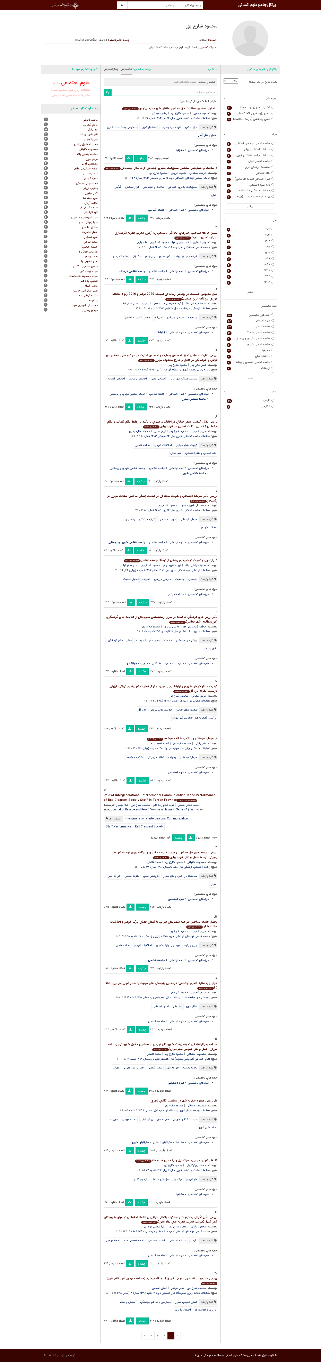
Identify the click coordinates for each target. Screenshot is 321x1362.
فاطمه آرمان (91, 203)
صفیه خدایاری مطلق (86, 168)
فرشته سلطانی (197, 173)
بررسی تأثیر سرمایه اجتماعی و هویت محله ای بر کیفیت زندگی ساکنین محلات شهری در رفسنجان (162, 498)
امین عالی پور (198, 365)
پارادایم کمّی (141, 1179)
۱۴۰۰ (250, 252)
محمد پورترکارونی (196, 1165)
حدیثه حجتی (90, 247)
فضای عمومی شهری (186, 1302)
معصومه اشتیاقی (196, 862)
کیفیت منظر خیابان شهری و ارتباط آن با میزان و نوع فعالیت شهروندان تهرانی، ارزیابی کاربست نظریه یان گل (163, 689)
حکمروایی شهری (207, 1127)
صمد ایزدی (91, 256)
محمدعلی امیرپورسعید (193, 505)
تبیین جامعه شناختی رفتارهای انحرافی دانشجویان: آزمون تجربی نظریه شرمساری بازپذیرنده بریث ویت (166, 235)
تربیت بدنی (73, 95)
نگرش (193, 1240)
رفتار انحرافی (120, 256)
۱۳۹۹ (250, 258)
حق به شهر (191, 127)
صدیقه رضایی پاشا (195, 303)
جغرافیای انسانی (162, 1142)
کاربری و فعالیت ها (205, 1309)
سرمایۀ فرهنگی (188, 757)
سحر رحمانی (90, 173)
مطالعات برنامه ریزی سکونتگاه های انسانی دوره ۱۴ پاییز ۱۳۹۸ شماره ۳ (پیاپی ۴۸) (163, 1293)
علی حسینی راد (89, 261)
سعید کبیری (91, 178)
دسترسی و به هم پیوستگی (155, 1302)
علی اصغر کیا (130, 303)
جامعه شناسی (157, 271)
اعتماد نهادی (113, 1240)
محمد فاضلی (154, 862)
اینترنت (172, 757)
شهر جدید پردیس (170, 127)
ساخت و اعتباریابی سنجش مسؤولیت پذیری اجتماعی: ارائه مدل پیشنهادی (159, 168)
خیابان (177, 1006)
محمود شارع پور (180, 113)
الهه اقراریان (91, 212)
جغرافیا (180, 1142)
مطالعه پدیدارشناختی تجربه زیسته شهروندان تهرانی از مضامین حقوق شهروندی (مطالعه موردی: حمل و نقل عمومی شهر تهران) (162, 1046)
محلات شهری (208, 527)
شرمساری (164, 256)
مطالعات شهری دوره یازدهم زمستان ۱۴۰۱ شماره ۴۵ (181, 700)
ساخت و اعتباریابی (153, 187)
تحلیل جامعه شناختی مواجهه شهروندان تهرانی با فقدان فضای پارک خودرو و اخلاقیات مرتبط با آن (163, 924)
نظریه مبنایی (132, 876)
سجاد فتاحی (91, 242)
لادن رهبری (91, 193)
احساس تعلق (158, 378)
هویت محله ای (167, 519)
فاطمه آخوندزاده (160, 743)
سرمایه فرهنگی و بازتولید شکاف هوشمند (180, 738)
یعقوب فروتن (159, 113)
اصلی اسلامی (159, 1288)
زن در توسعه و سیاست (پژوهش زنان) (250, 196)
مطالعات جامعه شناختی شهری (250, 155)
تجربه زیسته (190, 1067)
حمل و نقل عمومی (133, 1067)
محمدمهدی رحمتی (87, 183)
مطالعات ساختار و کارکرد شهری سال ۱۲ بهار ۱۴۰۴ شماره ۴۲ (177, 118)
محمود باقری (198, 1226)
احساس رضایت (138, 378)
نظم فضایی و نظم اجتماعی (200, 453)
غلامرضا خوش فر (88, 251)
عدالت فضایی (142, 445)
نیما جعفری (199, 113)
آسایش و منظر (128, 1302)
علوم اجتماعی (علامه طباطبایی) (250, 179)
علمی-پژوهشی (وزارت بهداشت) (250, 119)
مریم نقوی (92, 159)
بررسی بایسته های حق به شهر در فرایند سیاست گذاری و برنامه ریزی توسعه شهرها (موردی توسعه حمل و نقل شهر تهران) (165, 855)
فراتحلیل (177, 1179)
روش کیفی (146, 1119)
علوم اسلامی (66, 90)
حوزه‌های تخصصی (198, 150)
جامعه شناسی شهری (250, 344)
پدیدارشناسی (155, 1067)
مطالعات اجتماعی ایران (250, 149)
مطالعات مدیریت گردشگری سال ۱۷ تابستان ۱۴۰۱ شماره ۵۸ (177, 631)
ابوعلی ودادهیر (89, 281)
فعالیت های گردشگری (119, 640)
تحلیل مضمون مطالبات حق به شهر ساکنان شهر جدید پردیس (168, 108)
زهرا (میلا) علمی (88, 222)
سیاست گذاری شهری (185, 1119)
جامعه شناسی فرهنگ (250, 332)
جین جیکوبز (190, 945)
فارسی (250, 400)
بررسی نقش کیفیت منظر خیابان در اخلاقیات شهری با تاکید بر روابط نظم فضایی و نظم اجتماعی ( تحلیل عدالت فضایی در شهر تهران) (162, 424)
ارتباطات (250, 368)
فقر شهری (191, 1179)
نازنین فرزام (91, 285)
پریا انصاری (199, 242)
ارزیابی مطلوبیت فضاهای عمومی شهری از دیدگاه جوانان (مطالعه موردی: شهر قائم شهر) (161, 1280)
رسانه (148, 317)
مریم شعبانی (198, 431)
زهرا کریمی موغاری (155, 1226)
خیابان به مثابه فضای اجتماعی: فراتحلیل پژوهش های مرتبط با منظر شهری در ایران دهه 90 (161, 985)
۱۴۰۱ (250, 247)
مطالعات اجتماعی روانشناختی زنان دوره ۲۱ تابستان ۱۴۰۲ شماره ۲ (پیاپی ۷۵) (167, 570)
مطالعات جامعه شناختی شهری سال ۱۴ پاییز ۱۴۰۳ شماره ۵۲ (177, 510)
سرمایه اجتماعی (188, 519)
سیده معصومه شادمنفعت (83, 276)
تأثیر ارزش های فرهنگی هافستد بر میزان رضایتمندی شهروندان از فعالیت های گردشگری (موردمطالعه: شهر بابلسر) (161, 619)
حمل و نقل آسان (207, 135)
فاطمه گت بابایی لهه (194, 626)
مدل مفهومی (129, 1119)
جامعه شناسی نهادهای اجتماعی (250, 143)
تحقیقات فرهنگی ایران (250, 167)
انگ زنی (136, 256)
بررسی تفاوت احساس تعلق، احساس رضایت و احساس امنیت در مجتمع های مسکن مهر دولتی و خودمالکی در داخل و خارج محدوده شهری (161, 357)
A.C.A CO (50, 1355)
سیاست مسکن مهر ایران (183, 378)
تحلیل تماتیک (131, 579)
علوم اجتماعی (176, 210)
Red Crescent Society (149, 826)
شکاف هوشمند (134, 757)
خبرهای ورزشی (175, 317)
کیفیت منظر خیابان (186, 445)
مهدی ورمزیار (90, 310)
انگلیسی (250, 406)
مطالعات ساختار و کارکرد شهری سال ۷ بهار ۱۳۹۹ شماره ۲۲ (178, 1170)
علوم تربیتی (58, 95)
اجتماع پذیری (183, 1309)
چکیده (140, 158)
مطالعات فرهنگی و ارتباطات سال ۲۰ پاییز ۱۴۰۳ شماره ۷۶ (178, 308)
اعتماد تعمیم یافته (134, 1240)
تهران (213, 884)
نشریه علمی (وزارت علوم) (250, 107)
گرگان (118, 187)
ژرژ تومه (93, 300)
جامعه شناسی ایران (250, 161)
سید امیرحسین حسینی (84, 217)
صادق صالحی (90, 227)
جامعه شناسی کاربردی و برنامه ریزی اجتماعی (250, 362)
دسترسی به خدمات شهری (122, 127)
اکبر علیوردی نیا (180, 242)
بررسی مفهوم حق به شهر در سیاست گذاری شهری (182, 1100)
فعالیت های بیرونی (161, 709)
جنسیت (192, 317)
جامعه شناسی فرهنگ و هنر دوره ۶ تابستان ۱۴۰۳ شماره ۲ (178, 247)
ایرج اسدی (160, 431)
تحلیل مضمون (133, 317)
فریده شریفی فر (172, 303)
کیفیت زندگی (147, 519)
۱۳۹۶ (250, 276)
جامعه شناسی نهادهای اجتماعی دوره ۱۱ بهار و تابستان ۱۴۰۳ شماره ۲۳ (171, 178)
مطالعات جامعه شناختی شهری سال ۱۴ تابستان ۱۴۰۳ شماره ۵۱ (175, 436)
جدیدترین (126, 69)
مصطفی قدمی (89, 163)
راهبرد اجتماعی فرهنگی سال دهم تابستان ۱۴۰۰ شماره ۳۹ (178, 867)
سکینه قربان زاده (88, 295)
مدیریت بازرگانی (161, 663)
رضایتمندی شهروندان (148, 640)
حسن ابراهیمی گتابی (85, 266)
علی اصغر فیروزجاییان (85, 290)
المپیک (159, 317)
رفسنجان (130, 519)
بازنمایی (192, 579)
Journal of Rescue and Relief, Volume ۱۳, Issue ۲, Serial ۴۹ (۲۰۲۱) (153, 809)
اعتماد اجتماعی (156, 1240)
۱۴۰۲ (250, 241)
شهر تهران (175, 453)
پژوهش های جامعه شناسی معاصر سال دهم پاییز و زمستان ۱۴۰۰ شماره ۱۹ (168, 997)
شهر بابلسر (210, 648)
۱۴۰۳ (250, 235)
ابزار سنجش (132, 187)
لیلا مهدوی (121, 805)
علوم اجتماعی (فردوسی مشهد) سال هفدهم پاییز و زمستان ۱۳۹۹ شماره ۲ (168, 1059)
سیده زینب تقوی (88, 271)
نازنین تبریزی (171, 626)
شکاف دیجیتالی (155, 757)
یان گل (142, 709)
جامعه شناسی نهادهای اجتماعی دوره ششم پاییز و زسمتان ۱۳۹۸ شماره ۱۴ (169, 1231)
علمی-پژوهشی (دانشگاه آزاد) (250, 113)
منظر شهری (190, 1006)
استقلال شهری (148, 127)
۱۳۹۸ (250, 264)
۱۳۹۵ (250, 282)
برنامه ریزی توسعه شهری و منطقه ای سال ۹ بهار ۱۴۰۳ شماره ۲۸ (174, 369)
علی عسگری (91, 237)
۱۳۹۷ (250, 270)
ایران (213, 195)
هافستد (168, 640)
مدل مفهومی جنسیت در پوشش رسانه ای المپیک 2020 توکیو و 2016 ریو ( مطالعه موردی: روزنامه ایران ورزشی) (164, 296)
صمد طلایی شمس (188, 805)
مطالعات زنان (82, 90)
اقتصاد (54, 90)
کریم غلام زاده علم (163, 805)
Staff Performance (118, 826)
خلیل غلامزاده (90, 232)
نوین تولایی (177, 1288)
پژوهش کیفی (151, 876)
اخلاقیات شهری (163, 445)
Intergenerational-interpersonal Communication (156, 818)
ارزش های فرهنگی (186, 640)
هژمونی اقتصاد (160, 1179)
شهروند (114, 1119)
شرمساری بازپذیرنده (185, 256)
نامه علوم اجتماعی (250, 185)
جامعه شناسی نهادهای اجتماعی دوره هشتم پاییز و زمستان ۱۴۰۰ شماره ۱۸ (168, 936)
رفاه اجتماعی (250, 173)
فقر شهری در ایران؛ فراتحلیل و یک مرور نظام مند (174, 1160)
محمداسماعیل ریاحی (86, 144)
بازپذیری (150, 256)
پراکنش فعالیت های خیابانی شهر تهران (194, 717)
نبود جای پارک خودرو (168, 945)
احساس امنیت (116, 378)
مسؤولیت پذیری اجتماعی (182, 187)
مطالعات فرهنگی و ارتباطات (250, 190)
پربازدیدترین (111, 69)
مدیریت (179, 663)
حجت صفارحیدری (139, 431)
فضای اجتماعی (161, 1006)
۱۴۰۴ (250, 229)
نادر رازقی (141, 242)
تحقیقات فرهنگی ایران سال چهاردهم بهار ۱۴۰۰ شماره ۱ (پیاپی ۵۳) (173, 748)
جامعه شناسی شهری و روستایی (127, 394)
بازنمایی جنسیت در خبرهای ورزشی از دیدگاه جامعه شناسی (169, 560)
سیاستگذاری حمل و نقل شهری (180, 876)
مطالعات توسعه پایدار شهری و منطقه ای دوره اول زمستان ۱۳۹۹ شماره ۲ (169, 1110)
